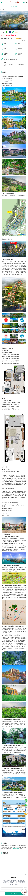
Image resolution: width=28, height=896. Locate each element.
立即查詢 (14, 894)
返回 (2, 9)
